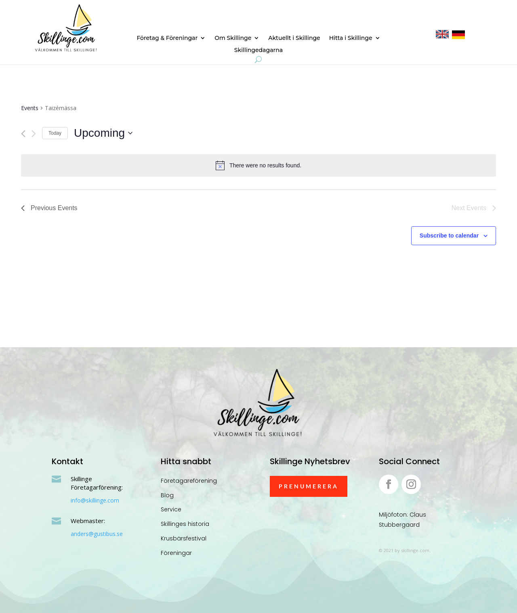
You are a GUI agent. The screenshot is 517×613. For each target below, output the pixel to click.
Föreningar (176, 553)
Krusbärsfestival (183, 538)
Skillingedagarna (258, 50)
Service (171, 509)
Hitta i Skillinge (350, 38)
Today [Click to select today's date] (54, 133)
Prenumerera (308, 486)
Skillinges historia (185, 524)
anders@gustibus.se (97, 534)
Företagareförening (189, 481)
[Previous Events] (23, 134)
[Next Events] (34, 134)
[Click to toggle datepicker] (103, 133)
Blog (167, 495)
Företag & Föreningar (167, 38)
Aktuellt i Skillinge (294, 38)
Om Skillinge (232, 38)
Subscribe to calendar (449, 235)
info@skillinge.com (95, 500)
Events (29, 108)
